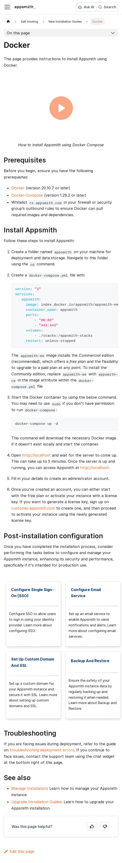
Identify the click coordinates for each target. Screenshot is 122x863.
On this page (18, 33)
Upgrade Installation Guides (36, 801)
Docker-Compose (27, 195)
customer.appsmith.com (33, 508)
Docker (18, 188)
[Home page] (8, 21)
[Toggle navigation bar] (7, 7)
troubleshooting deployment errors (42, 750)
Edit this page (19, 851)
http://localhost (36, 455)
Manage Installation (29, 788)
